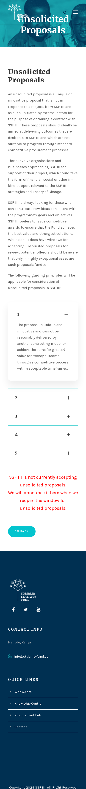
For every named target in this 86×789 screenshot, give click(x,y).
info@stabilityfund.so (30, 648)
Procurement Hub (27, 707)
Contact (19, 718)
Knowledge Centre (27, 695)
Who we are (23, 683)
